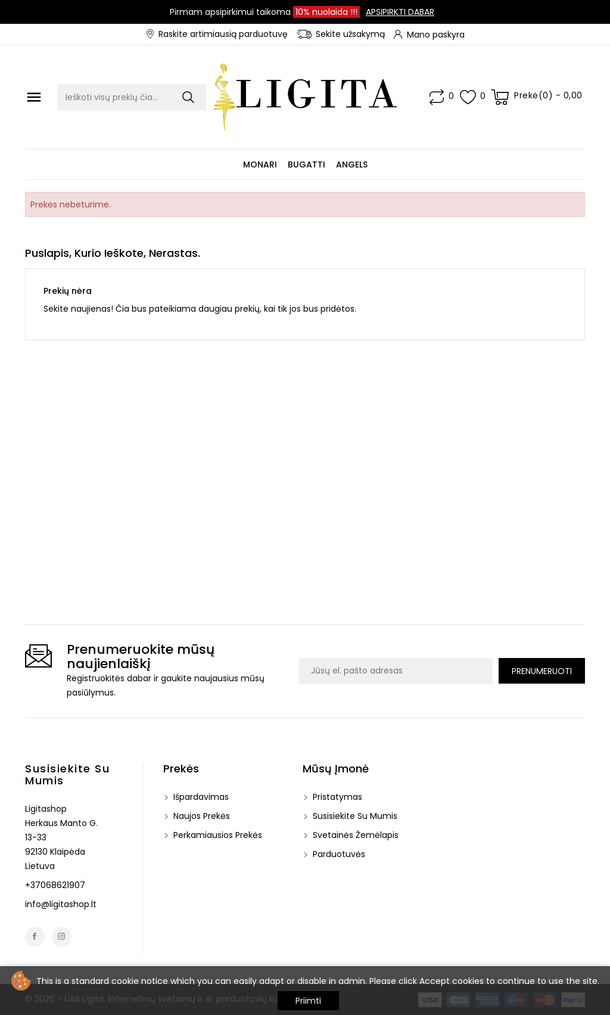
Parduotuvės (337, 854)
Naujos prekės (200, 816)
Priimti (308, 1001)
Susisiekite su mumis (67, 774)
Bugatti (306, 164)
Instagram (61, 936)
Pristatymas (336, 797)
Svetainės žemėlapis (354, 835)
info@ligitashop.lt (61, 904)
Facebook (35, 936)
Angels (352, 164)
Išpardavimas (200, 797)
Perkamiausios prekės (216, 835)
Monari (260, 164)
